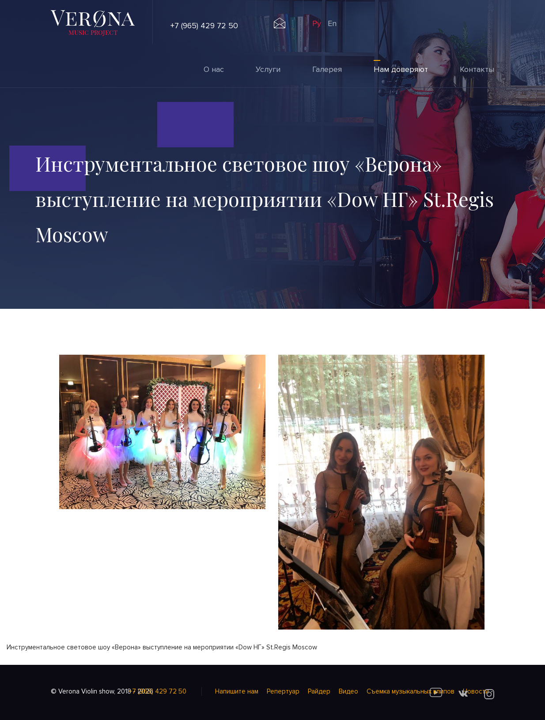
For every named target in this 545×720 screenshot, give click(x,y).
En (332, 23)
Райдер (319, 691)
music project (92, 32)
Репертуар (283, 691)
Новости (476, 691)
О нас (214, 69)
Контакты (477, 69)
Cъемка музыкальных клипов (410, 691)
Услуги (268, 69)
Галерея (327, 69)
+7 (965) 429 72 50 (204, 25)
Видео (348, 691)
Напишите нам (236, 691)
